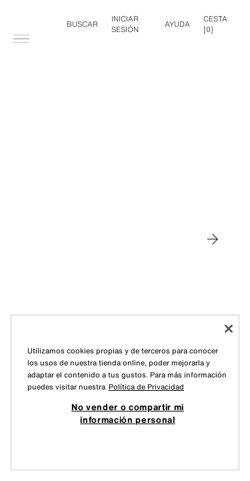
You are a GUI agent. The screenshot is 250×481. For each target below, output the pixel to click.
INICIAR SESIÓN (125, 24)
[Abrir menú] (21, 17)
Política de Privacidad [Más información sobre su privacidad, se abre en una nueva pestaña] (146, 386)
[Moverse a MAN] (212, 239)
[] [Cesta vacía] (215, 24)
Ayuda (177, 24)
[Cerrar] (229, 329)
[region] (125, 392)
